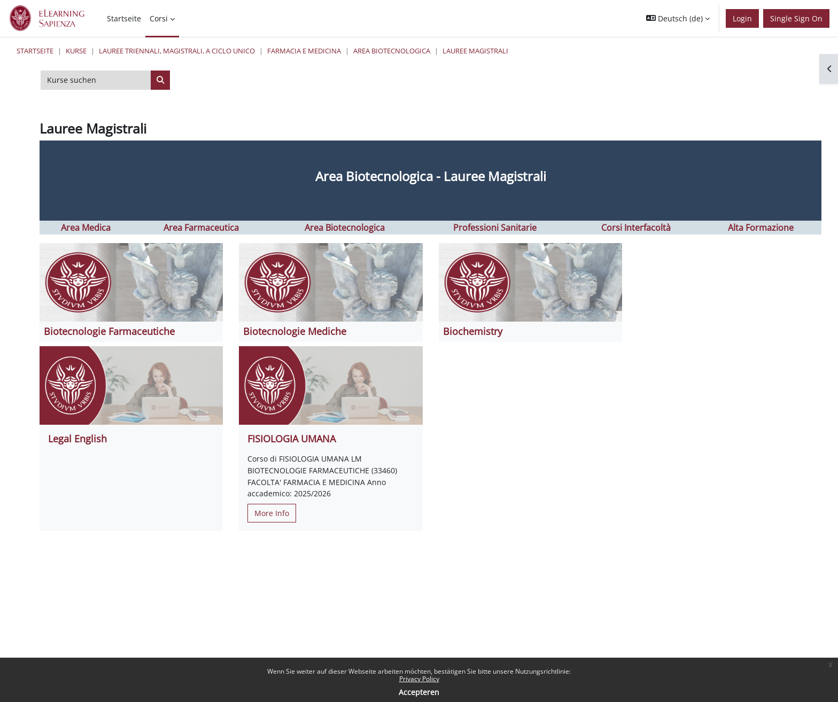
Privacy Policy (419, 678)
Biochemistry (472, 331)
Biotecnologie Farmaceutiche (109, 331)
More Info (271, 513)
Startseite (35, 51)
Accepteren (419, 692)
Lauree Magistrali (475, 51)
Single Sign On (796, 18)
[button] (678, 18)
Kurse (76, 51)
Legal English (77, 438)
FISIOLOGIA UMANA (291, 438)
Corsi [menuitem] (159, 18)
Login (742, 18)
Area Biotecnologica (391, 51)
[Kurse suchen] (96, 80)
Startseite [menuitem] (124, 18)
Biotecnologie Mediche (294, 331)
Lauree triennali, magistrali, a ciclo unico (177, 51)
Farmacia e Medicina (304, 51)
